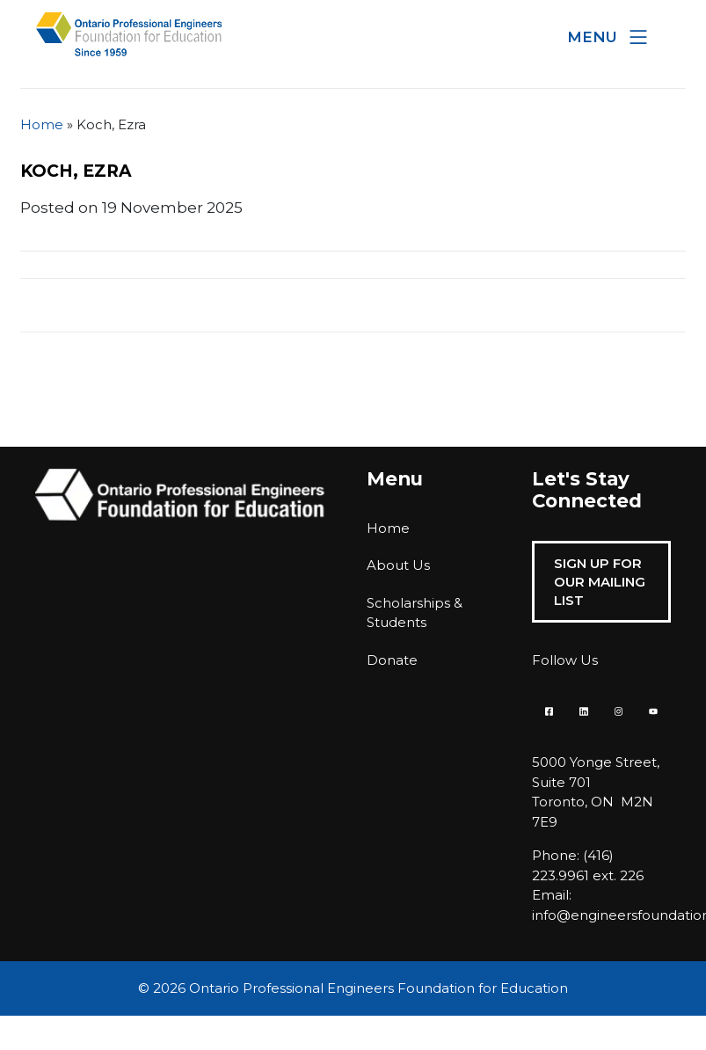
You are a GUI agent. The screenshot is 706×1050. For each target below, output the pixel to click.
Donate (392, 660)
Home (41, 124)
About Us (398, 565)
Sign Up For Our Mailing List (599, 582)
